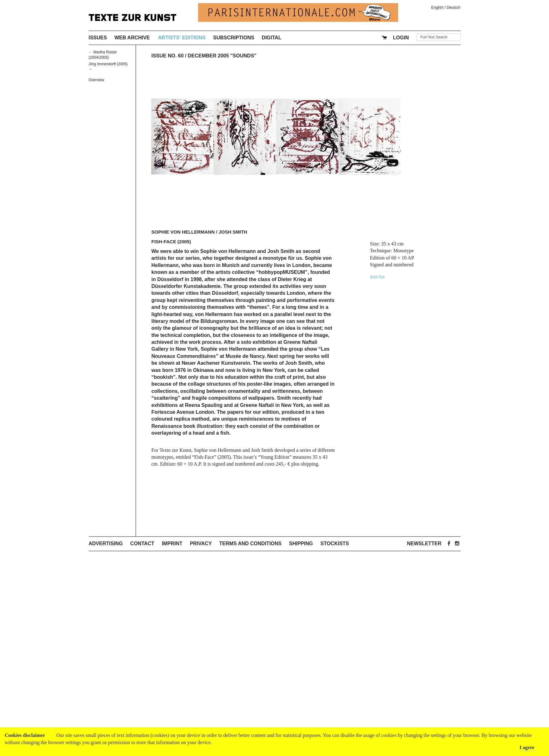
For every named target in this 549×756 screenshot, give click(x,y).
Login (401, 37)
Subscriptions (233, 37)
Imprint (172, 543)
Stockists (334, 543)
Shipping (301, 543)
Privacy (201, 543)
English (437, 7)
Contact (142, 543)
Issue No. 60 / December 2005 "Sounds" (203, 55)
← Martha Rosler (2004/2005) (103, 55)
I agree (527, 747)
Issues (98, 37)
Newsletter (424, 543)
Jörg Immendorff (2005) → (108, 67)
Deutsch (453, 7)
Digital (272, 37)
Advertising (106, 543)
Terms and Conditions (250, 543)
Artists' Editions (182, 37)
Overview (96, 80)
